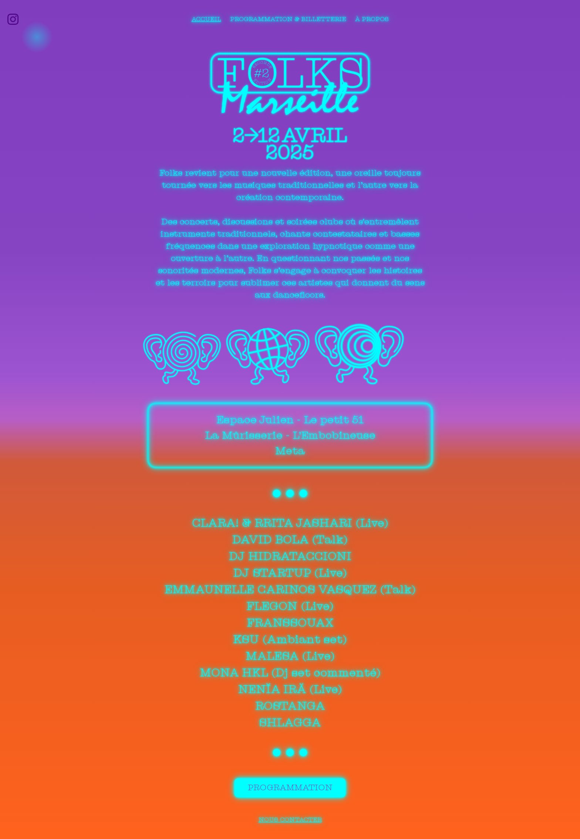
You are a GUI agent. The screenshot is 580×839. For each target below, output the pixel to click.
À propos (372, 19)
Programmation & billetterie (288, 19)
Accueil (206, 19)
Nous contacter (290, 818)
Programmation (290, 787)
